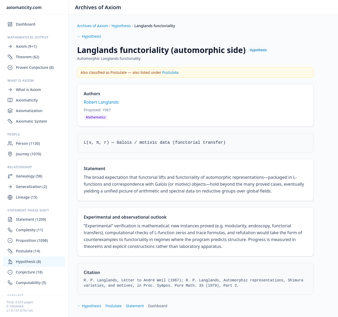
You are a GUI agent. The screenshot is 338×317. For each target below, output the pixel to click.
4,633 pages (24, 302)
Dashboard (157, 305)
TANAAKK (17, 306)
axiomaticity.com (23, 7)
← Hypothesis (89, 36)
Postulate (170, 72)
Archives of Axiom (98, 7)
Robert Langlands (101, 102)
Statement (135, 305)
